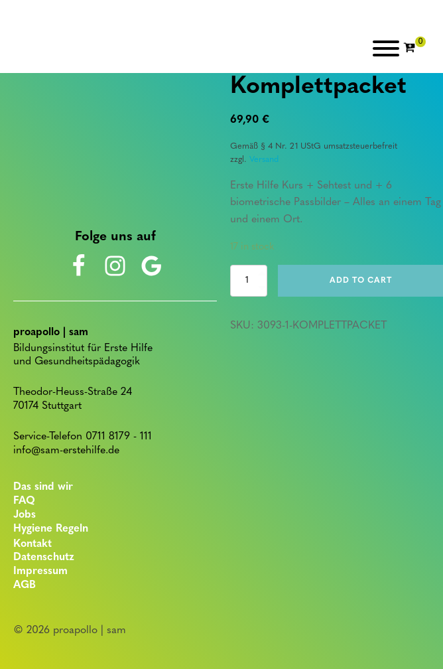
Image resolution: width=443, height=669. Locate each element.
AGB (24, 585)
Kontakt (32, 544)
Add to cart (361, 281)
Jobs (24, 515)
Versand (264, 159)
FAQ (24, 501)
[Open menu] (386, 48)
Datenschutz (43, 557)
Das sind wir (43, 487)
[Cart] (414, 48)
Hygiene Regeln (50, 529)
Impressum (40, 571)
